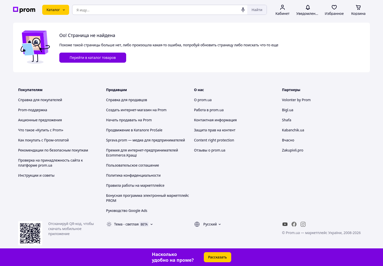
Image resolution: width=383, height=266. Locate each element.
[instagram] (303, 224)
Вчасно (288, 140)
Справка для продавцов (126, 99)
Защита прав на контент (214, 130)
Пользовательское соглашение (132, 165)
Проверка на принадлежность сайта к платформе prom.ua (50, 163)
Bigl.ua (287, 109)
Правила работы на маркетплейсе (135, 185)
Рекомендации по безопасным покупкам (53, 150)
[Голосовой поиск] (243, 10)
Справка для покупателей (40, 99)
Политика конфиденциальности (133, 175)
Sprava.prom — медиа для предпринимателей (145, 140)
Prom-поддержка (32, 109)
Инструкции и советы (36, 175)
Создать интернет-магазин (129, 109)
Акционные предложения (40, 120)
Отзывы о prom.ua (209, 150)
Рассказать (217, 257)
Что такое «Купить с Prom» (40, 130)
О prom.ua (203, 99)
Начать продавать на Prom (129, 120)
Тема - (126, 224)
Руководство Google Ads (126, 210)
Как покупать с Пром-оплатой (43, 140)
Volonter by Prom (296, 99)
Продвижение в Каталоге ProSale (134, 130)
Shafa (286, 120)
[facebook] (294, 224)
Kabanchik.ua (293, 130)
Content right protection (214, 140)
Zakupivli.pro (292, 150)
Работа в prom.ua (209, 109)
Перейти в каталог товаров (93, 57)
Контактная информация (215, 120)
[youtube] (285, 224)
